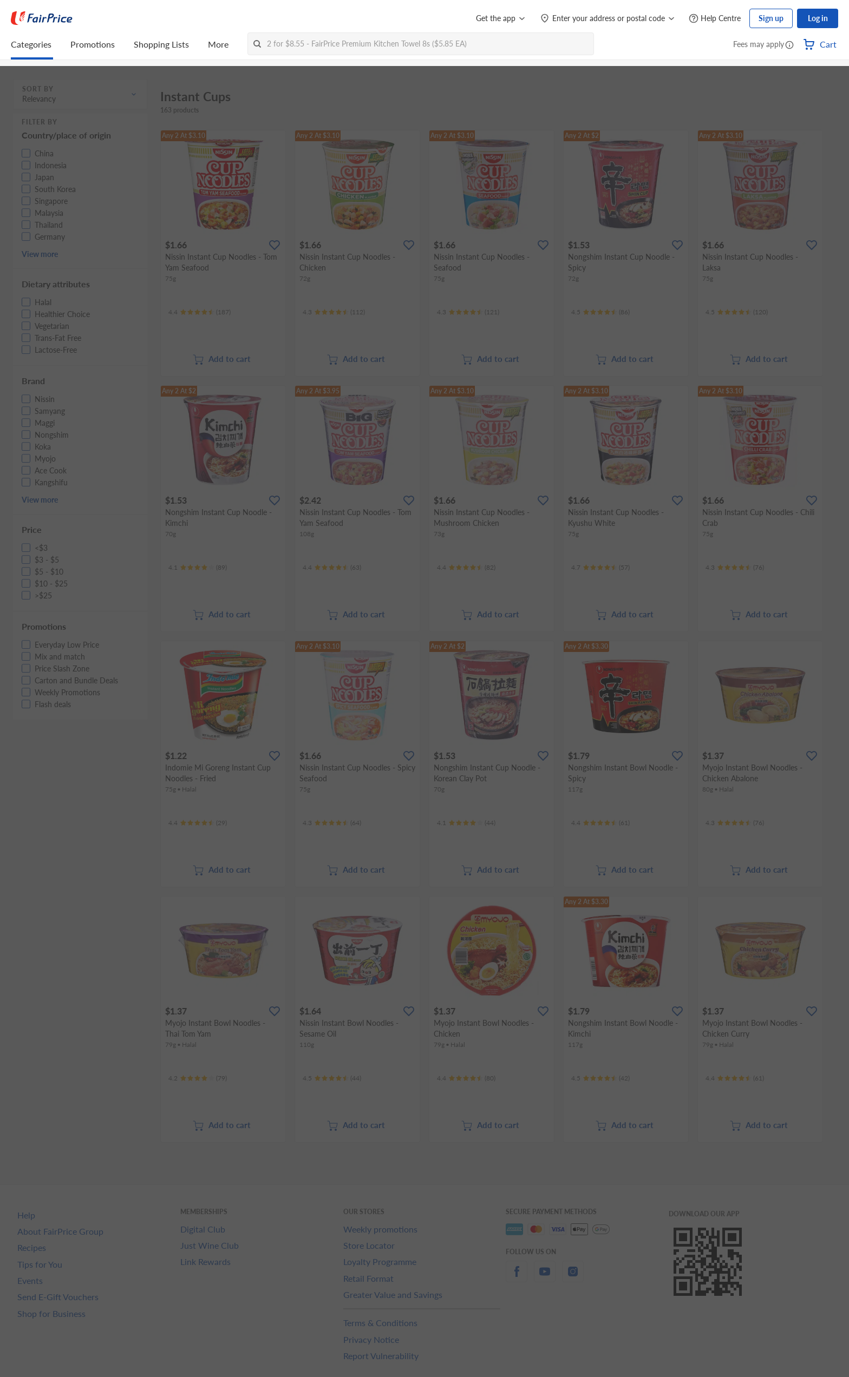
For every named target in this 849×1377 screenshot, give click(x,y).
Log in (818, 18)
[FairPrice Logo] (42, 18)
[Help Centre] (715, 19)
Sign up (771, 18)
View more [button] (40, 254)
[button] (789, 45)
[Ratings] (199, 312)
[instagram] (573, 1278)
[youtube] (545, 1278)
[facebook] (516, 1278)
